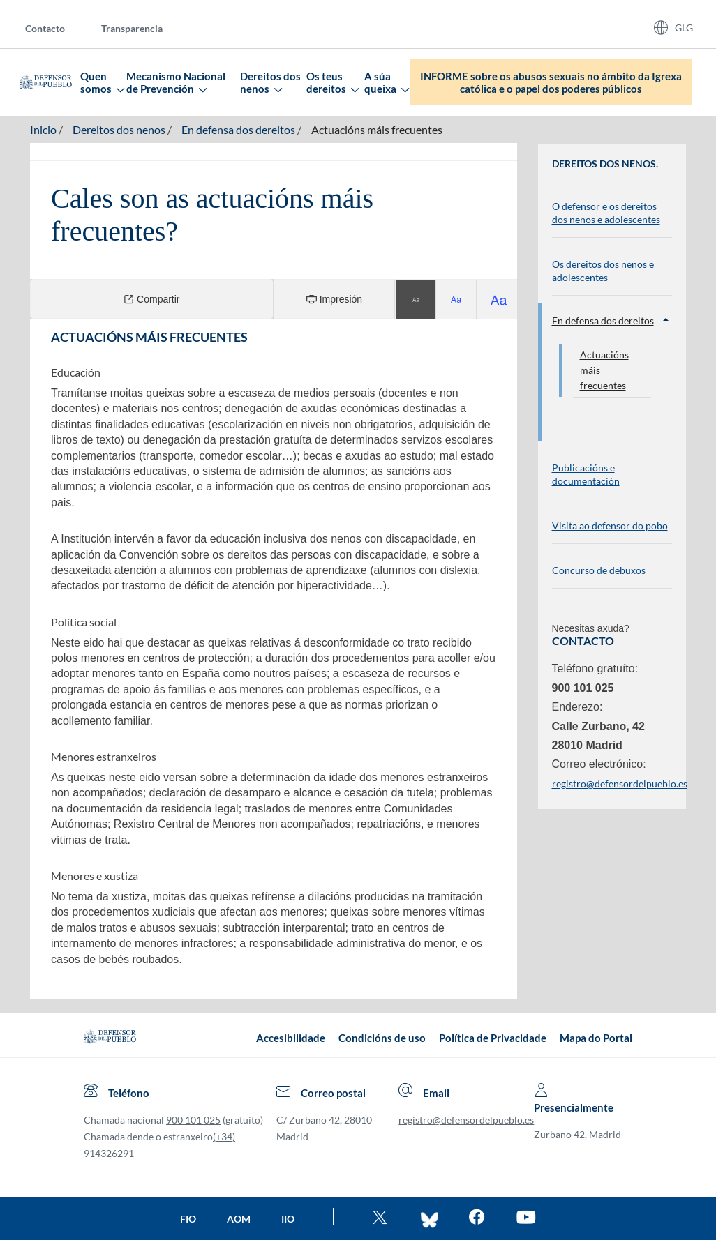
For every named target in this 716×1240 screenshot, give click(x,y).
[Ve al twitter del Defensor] (382, 1218)
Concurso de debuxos (599, 570)
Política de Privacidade (492, 1037)
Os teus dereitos (332, 82)
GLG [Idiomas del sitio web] (684, 27)
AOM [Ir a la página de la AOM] (239, 1219)
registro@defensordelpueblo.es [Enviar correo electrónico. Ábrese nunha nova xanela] (619, 783)
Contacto (45, 28)
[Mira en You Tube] (526, 1218)
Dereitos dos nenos (270, 82)
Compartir (151, 299)
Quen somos (102, 82)
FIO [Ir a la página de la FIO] (188, 1219)
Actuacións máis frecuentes (376, 129)
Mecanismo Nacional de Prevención (175, 82)
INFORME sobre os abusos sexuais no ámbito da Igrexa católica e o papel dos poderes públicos (551, 82)
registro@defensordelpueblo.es (466, 1120)
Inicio (43, 129)
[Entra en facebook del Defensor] (477, 1218)
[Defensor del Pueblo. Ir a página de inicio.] (46, 82)
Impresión (334, 299)
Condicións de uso (382, 1037)
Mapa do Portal (596, 1037)
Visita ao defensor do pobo (610, 525)
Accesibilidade (290, 1037)
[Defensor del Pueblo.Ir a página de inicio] (110, 1037)
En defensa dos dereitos (238, 129)
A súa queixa (386, 82)
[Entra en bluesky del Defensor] (429, 1218)
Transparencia (132, 28)
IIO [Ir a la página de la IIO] (287, 1219)
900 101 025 (193, 1120)
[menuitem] (56, 27)
